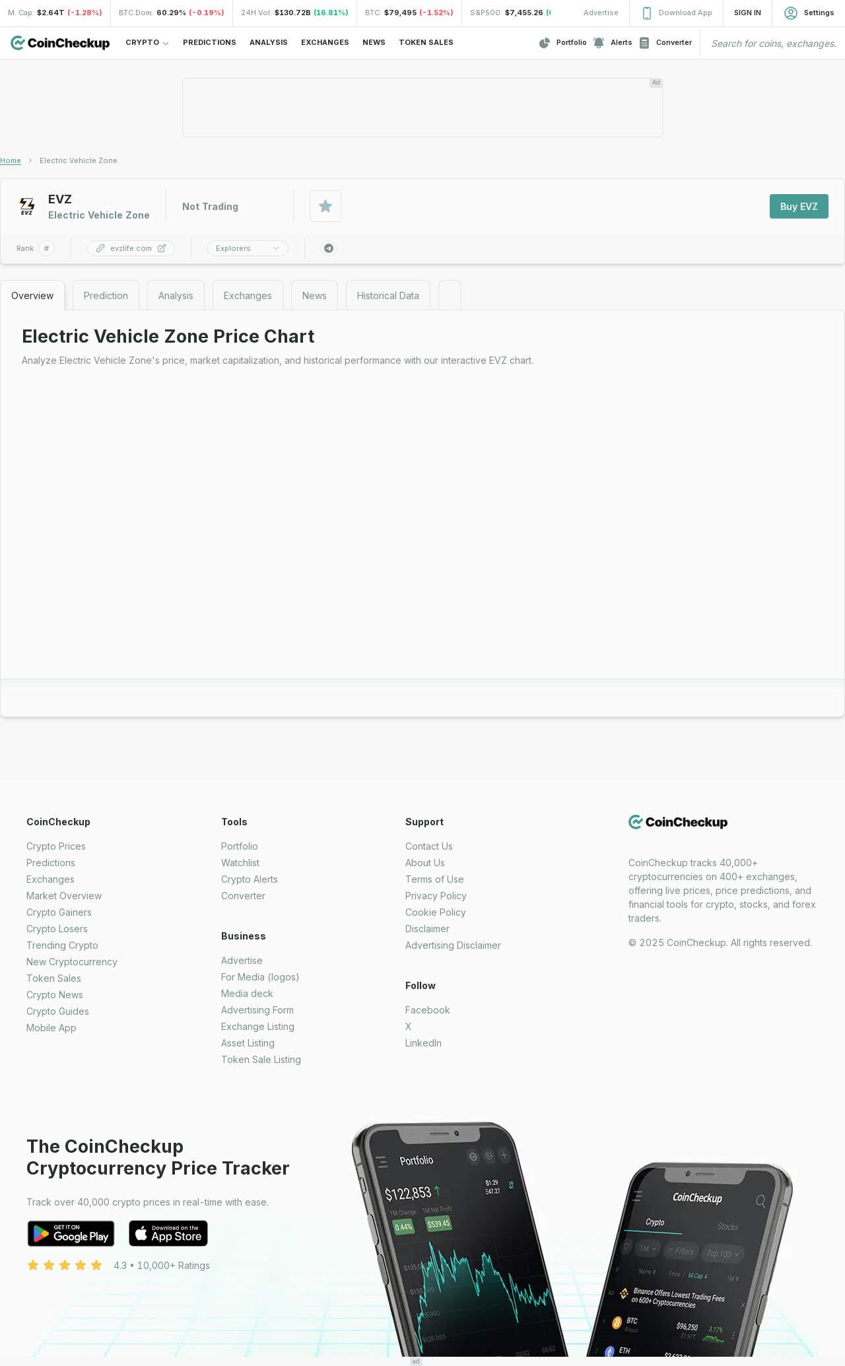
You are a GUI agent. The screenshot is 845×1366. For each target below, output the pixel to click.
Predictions (50, 862)
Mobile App (51, 1027)
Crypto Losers (57, 928)
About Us (425, 862)
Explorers (248, 248)
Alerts (612, 43)
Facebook (427, 1009)
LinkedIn (423, 1042)
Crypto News (54, 994)
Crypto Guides (57, 1011)
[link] (79, 160)
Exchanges (50, 879)
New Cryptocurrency (72, 961)
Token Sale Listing (261, 1059)
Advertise (242, 960)
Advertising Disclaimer (453, 945)
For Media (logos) (260, 976)
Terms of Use (434, 879)
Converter (665, 43)
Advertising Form (257, 1009)
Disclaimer (427, 928)
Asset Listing (248, 1042)
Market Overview (64, 895)
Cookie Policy (435, 912)
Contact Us (429, 846)
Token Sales (53, 978)
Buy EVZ (799, 206)
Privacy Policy (436, 895)
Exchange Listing (257, 1026)
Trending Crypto (62, 945)
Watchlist (240, 862)
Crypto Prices (56, 846)
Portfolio (562, 43)
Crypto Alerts (249, 879)
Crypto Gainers (59, 912)
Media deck (247, 993)
